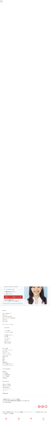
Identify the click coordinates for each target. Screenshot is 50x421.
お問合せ (19, 419)
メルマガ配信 (7, 330)
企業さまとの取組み (7, 384)
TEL (31, 419)
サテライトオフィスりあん (8, 324)
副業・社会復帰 (7, 342)
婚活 (3, 360)
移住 (3, 357)
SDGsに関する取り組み (7, 316)
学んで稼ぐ (6, 339)
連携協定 (4, 371)
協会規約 (5, 413)
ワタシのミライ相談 (8, 332)
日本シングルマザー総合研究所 (9, 318)
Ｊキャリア (5, 390)
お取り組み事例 (6, 387)
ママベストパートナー (7, 389)
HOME (6, 419)
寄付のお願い (5, 321)
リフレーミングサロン (7, 354)
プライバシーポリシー (29, 412)
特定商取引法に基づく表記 (42, 412)
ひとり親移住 (5, 373)
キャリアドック (7, 338)
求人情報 (6, 336)
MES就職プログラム (8, 335)
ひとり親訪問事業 (6, 374)
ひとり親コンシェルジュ (7, 350)
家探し (4, 359)
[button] (13, 297)
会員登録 (43, 419)
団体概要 (11, 413)
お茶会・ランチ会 (6, 353)
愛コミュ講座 (5, 348)
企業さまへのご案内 (7, 385)
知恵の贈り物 (5, 356)
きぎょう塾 (5, 351)
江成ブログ (5, 319)
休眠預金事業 (5, 393)
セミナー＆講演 (6, 376)
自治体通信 (5, 378)
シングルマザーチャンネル (8, 365)
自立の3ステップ (7, 341)
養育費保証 (5, 362)
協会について (5, 315)
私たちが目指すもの (7, 313)
